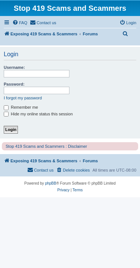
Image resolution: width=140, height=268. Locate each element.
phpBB (50, 183)
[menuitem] (19, 22)
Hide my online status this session (38, 114)
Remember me (21, 107)
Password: (14, 84)
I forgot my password (23, 98)
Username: (14, 67)
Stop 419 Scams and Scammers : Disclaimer (46, 146)
